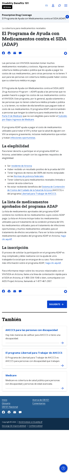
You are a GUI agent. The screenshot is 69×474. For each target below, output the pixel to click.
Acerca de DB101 (40, 399)
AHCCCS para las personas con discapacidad (31, 330)
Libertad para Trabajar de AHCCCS (38, 193)
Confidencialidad (35, 426)
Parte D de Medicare (12, 116)
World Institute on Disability (30, 422)
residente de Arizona (21, 165)
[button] (34, 16)
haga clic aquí (52, 262)
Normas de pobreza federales (29, 176)
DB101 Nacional (10, 406)
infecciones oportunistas (22, 137)
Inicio (4, 399)
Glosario (6, 403)
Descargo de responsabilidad (14, 426)
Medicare (11, 375)
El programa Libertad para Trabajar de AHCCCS (33, 352)
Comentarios (38, 403)
